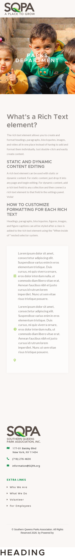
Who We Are (17, 487)
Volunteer (15, 499)
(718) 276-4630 (21, 458)
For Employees (19, 505)
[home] (19, 9)
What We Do (17, 493)
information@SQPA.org (26, 465)
